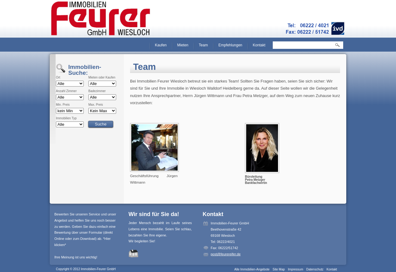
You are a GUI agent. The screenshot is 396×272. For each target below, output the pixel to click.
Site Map (279, 269)
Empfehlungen (230, 45)
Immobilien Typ (66, 118)
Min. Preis (63, 104)
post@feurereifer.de (226, 254)
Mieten (182, 45)
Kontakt (259, 45)
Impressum (295, 269)
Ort (58, 77)
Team (203, 45)
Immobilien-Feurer (101, 18)
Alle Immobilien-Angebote (252, 269)
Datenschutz (314, 269)
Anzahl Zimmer (66, 91)
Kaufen (160, 45)
